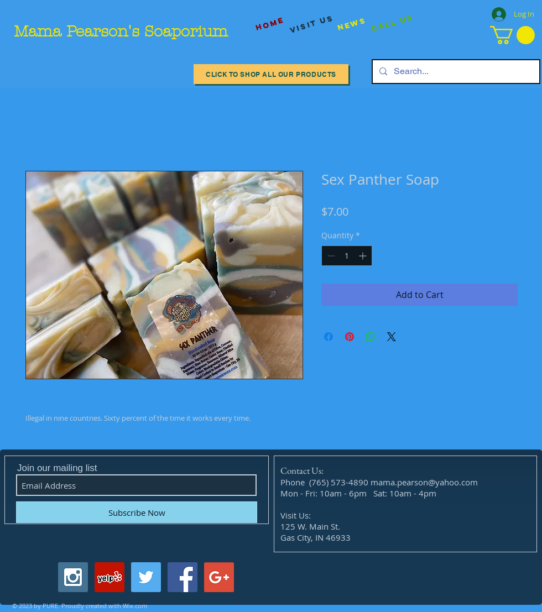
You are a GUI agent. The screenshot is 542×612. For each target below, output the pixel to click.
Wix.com (135, 605)
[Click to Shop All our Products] (271, 74)
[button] (512, 35)
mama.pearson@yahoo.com (424, 482)
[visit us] (312, 24)
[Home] (270, 24)
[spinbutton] (347, 255)
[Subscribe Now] (136, 512)
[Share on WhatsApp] (370, 336)
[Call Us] (392, 23)
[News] (352, 24)
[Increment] (364, 255)
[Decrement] (330, 255)
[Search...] (455, 71)
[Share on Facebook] (328, 336)
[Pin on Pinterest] (349, 336)
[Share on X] (391, 336)
